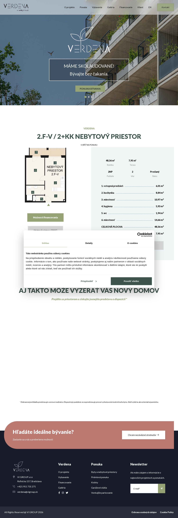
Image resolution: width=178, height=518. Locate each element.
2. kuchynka (107, 192)
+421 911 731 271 (26, 486)
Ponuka (83, 7)
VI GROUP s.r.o (25, 477)
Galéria (110, 7)
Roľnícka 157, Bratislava (29, 481)
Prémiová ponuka (100, 477)
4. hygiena (106, 206)
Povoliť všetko (131, 281)
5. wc (104, 213)
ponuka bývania (90, 88)
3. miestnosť (108, 199)
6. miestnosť (108, 219)
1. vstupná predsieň (112, 186)
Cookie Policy (167, 512)
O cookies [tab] (132, 243)
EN (149, 7)
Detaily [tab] (89, 243)
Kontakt (165, 7)
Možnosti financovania (45, 217)
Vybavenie (97, 7)
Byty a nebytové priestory (104, 472)
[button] (89, 144)
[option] (89, 52)
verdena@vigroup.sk (27, 491)
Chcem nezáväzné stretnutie (143, 435)
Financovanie (125, 7)
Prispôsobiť (89, 281)
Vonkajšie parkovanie (102, 492)
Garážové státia (99, 487)
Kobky (94, 482)
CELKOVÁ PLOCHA (112, 226)
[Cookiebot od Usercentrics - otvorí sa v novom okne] (139, 235)
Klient (140, 7)
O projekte (69, 7)
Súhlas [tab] (45, 243)
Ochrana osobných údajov (144, 512)
